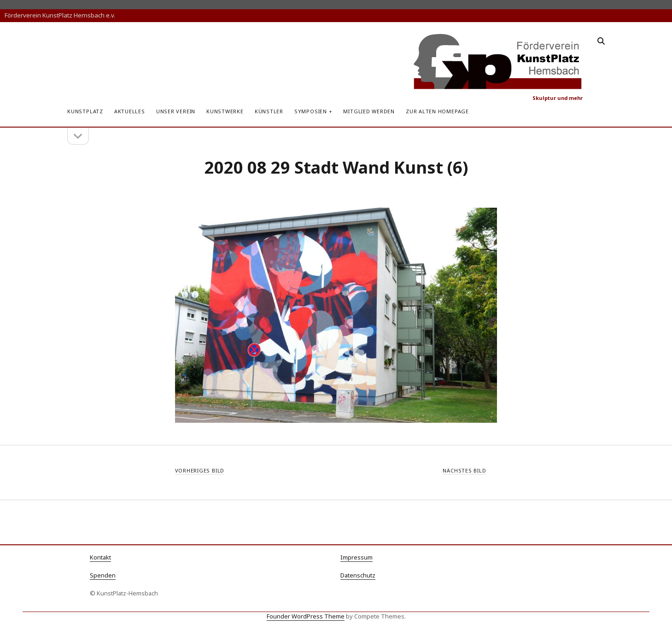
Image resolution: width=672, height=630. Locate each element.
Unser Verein (175, 111)
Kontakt (100, 557)
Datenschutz (357, 575)
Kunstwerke (225, 111)
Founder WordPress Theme (306, 616)
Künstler (269, 111)
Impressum (356, 557)
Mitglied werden (369, 111)
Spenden (103, 575)
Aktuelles (129, 111)
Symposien (310, 111)
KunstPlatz (85, 111)
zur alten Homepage (437, 111)
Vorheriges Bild (200, 470)
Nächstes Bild (464, 470)
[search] (601, 41)
